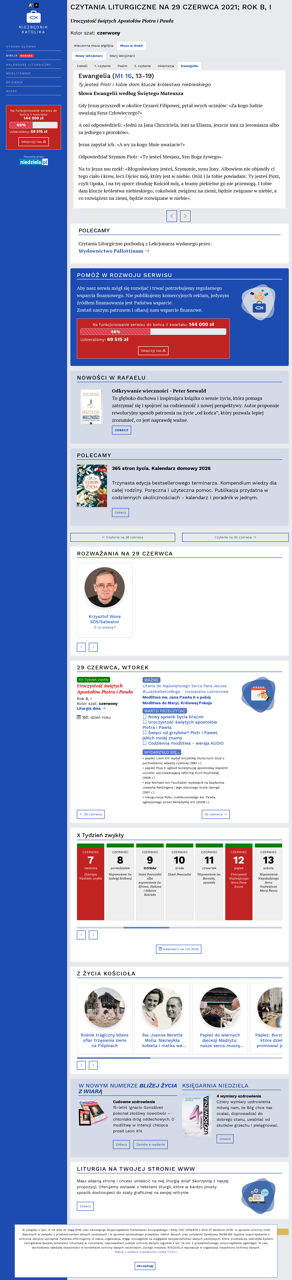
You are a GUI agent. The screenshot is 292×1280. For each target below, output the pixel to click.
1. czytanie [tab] (102, 66)
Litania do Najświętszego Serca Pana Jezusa (184, 686)
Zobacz (120, 512)
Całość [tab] (82, 66)
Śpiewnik (14, 82)
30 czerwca (216, 814)
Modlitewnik (18, 73)
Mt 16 (123, 76)
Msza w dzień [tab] (131, 46)
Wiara (11, 91)
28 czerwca (91, 814)
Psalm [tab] (122, 66)
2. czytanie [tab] (142, 66)
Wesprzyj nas (33, 142)
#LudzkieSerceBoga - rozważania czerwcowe (186, 691)
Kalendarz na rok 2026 (179, 949)
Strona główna (21, 46)
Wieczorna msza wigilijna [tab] (93, 46)
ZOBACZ (121, 430)
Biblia (20, 55)
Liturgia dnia (91, 708)
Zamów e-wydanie (150, 1144)
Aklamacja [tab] (166, 66)
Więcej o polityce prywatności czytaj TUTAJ (146, 1251)
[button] (81, 647)
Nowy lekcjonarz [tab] (89, 56)
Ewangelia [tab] (189, 66)
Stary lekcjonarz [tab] (122, 56)
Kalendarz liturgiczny (28, 64)
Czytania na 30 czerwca (235, 537)
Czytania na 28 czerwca (122, 537)
